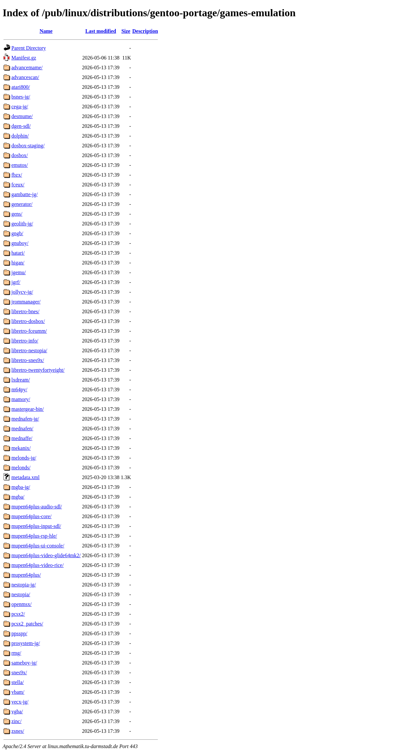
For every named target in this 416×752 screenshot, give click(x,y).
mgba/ (17, 497)
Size (125, 31)
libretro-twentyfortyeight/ (38, 370)
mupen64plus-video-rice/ (37, 565)
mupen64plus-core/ (31, 516)
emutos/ (19, 165)
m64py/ (19, 389)
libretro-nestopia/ (29, 350)
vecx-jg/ (19, 702)
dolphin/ (20, 136)
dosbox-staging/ (28, 145)
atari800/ (20, 87)
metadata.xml (25, 477)
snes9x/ (19, 672)
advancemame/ (27, 67)
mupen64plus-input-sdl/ (36, 526)
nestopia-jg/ (23, 584)
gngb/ (17, 233)
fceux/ (17, 184)
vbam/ (17, 692)
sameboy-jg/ (24, 662)
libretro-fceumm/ (29, 331)
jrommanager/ (26, 301)
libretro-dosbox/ (28, 321)
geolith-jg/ (22, 223)
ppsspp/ (19, 633)
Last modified (100, 31)
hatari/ (18, 253)
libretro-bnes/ (25, 311)
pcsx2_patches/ (27, 623)
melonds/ (21, 467)
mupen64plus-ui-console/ (37, 545)
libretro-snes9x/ (27, 360)
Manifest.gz (23, 57)
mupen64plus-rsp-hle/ (34, 536)
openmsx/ (21, 604)
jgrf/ (15, 282)
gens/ (16, 214)
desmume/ (22, 116)
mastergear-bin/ (27, 409)
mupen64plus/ (26, 575)
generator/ (21, 204)
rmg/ (16, 653)
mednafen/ (22, 428)
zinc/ (16, 721)
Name (46, 31)
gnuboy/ (19, 243)
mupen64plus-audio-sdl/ (36, 506)
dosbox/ (19, 155)
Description (145, 31)
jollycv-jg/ (22, 292)
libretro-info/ (24, 340)
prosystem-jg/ (25, 643)
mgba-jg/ (20, 487)
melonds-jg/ (23, 458)
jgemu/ (18, 272)
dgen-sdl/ (21, 126)
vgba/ (17, 711)
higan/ (17, 262)
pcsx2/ (18, 614)
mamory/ (20, 399)
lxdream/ (20, 380)
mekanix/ (21, 448)
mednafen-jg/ (25, 419)
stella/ (17, 682)
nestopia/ (20, 594)
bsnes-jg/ (20, 97)
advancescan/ (25, 77)
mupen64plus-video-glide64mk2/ (46, 555)
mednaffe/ (21, 438)
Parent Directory (28, 48)
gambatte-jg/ (24, 194)
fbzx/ (16, 175)
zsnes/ (17, 731)
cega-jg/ (19, 106)
